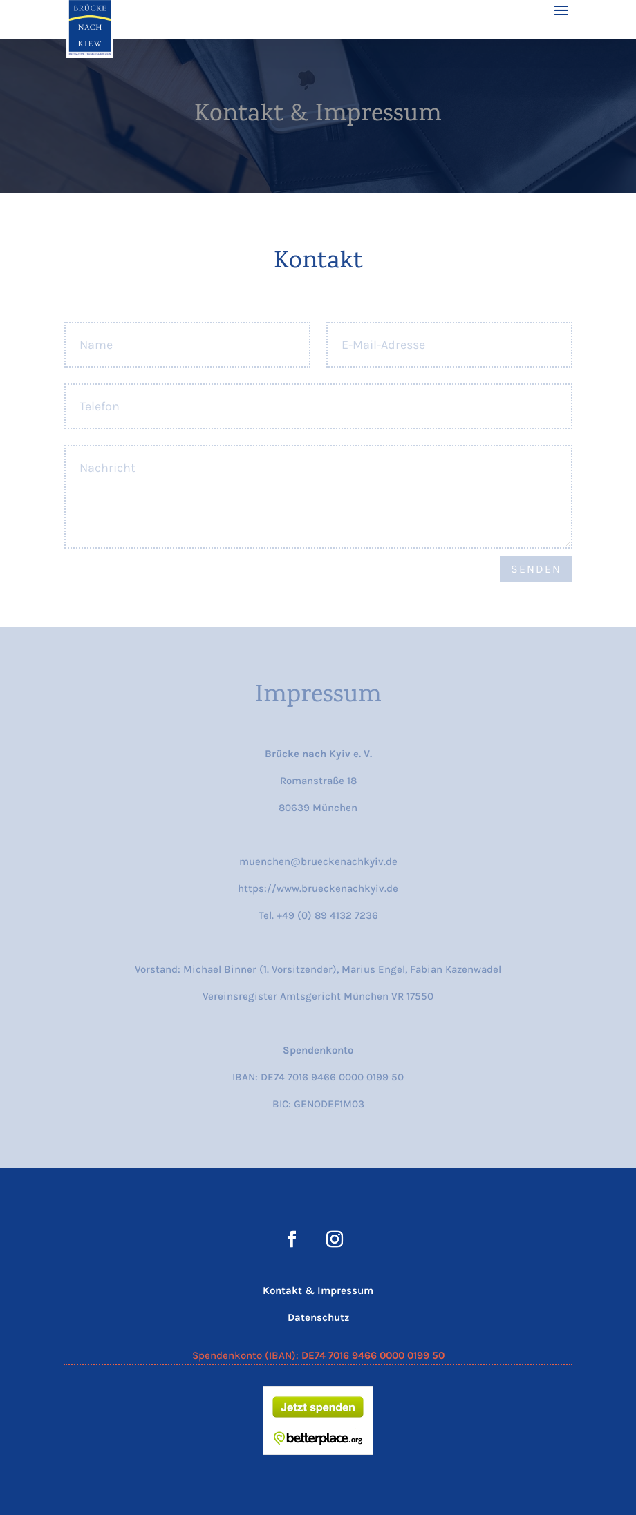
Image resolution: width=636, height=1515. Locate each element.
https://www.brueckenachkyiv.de (318, 888)
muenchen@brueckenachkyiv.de (318, 861)
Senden (536, 568)
